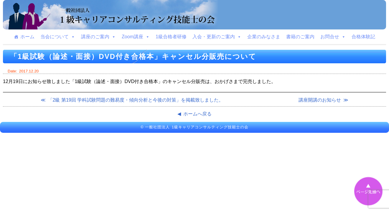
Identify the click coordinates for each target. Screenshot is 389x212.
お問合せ (333, 36)
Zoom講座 (136, 36)
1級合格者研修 (171, 36)
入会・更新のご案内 (216, 36)
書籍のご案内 (300, 36)
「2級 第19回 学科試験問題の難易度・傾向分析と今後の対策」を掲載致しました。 (136, 99)
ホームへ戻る (197, 113)
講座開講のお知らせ (320, 99)
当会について (57, 36)
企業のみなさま (263, 36)
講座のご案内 (98, 36)
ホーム (27, 36)
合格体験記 (363, 36)
